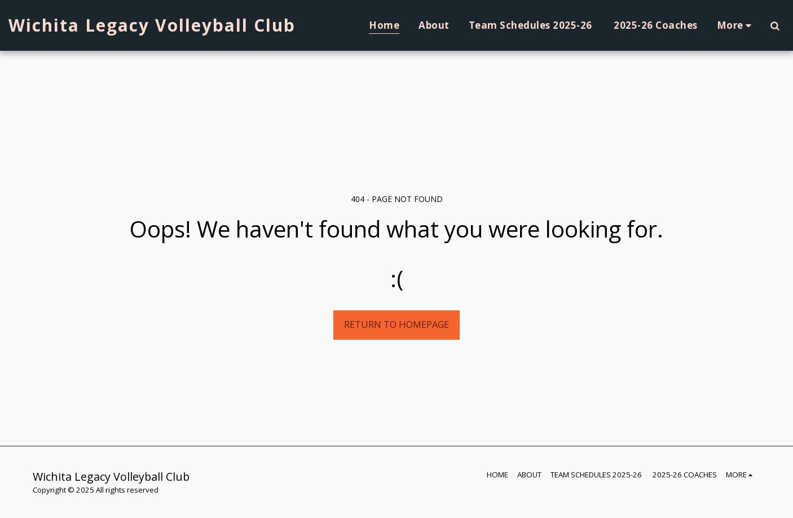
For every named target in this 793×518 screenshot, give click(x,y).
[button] (774, 25)
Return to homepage (396, 324)
